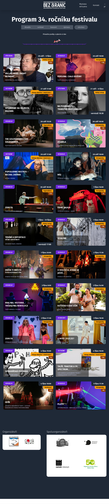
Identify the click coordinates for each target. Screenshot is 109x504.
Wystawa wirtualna (83, 5)
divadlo (28, 27)
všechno (81, 27)
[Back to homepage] (54, 5)
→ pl (105, 5)
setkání (40, 27)
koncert (53, 27)
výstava (67, 27)
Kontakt (96, 5)
